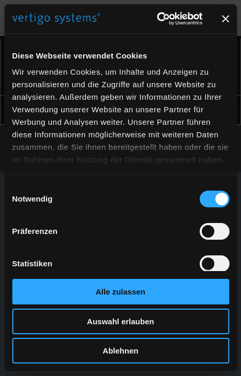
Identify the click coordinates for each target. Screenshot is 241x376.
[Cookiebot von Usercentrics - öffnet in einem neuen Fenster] (156, 19)
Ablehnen (120, 350)
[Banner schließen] (225, 18)
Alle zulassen (120, 291)
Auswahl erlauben (120, 321)
